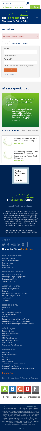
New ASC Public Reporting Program (14, 293)
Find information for (12, 255)
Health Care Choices (12, 271)
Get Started (6, 307)
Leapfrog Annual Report (10, 366)
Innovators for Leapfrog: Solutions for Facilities (18, 324)
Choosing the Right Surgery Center (14, 277)
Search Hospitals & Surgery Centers (13, 7)
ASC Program (9, 328)
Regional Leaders (8, 263)
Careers (5, 357)
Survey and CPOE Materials (11, 312)
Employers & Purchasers (10, 261)
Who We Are (8, 349)
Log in (7, 44)
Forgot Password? (10, 74)
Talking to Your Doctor (9, 281)
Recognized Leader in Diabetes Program (16, 319)
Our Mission (6, 352)
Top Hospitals (7, 298)
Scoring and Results (9, 314)
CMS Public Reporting (9, 338)
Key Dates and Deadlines (10, 333)
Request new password (20, 44)
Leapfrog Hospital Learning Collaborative (16, 321)
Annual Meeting (7, 361)
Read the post (19, 143)
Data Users (6, 265)
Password (8, 59)
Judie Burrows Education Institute (13, 364)
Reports (5, 291)
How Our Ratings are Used (11, 295)
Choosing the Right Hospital (11, 274)
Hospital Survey (10, 305)
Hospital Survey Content (10, 289)
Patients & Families (8, 258)
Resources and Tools (9, 279)
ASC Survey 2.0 (7, 343)
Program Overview (8, 331)
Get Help (5, 317)
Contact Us (6, 359)
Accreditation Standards (10, 340)
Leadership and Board (9, 355)
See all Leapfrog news (30, 130)
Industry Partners (8, 267)
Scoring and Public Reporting (12, 345)
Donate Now (8, 373)
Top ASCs (5, 300)
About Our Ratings (11, 286)
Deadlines (5, 310)
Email (6, 48)
